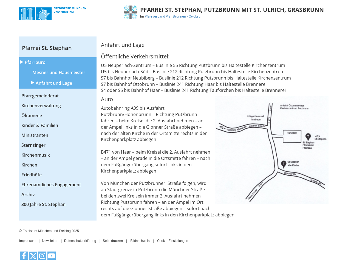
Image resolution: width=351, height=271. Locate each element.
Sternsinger (33, 145)
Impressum (27, 241)
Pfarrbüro (35, 62)
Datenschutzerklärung (80, 241)
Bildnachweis (140, 241)
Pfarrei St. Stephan (47, 48)
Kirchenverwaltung (41, 106)
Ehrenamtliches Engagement (51, 185)
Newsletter (50, 241)
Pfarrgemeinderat (40, 96)
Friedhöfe (31, 175)
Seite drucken (113, 241)
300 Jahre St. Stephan (43, 204)
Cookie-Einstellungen (172, 241)
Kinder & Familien (39, 125)
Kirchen (29, 165)
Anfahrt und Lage (54, 83)
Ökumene (31, 115)
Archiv (28, 194)
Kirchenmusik (35, 155)
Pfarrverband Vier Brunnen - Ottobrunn (174, 16)
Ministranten (34, 135)
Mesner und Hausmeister (58, 72)
